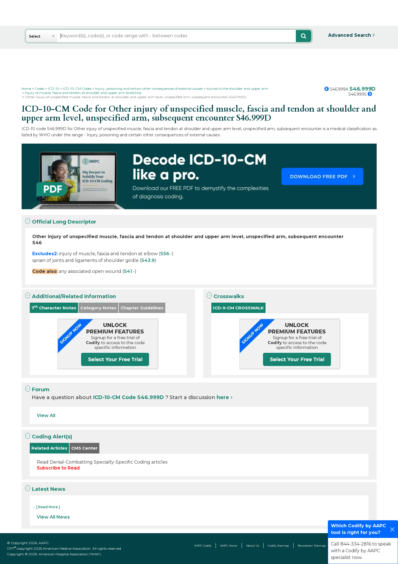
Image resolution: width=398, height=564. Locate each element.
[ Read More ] (48, 507)
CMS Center (84, 448)
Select (34, 36)
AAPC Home (228, 545)
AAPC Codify (202, 545)
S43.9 (148, 260)
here (223, 397)
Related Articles (49, 448)
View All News (53, 517)
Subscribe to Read (58, 468)
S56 (164, 253)
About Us (252, 545)
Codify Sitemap (278, 545)
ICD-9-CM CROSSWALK (238, 307)
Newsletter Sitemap (312, 545)
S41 (128, 271)
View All (46, 415)
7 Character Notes (53, 307)
